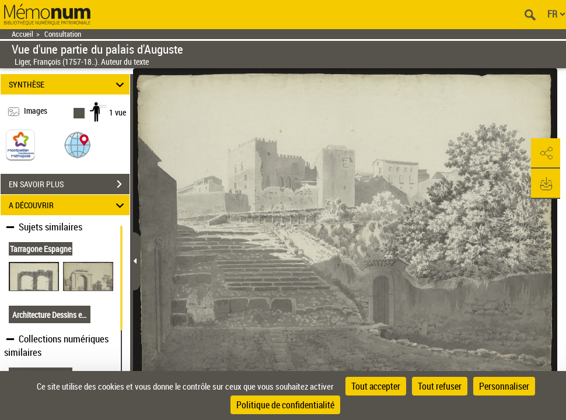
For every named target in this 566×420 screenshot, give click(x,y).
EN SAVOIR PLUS (69, 184)
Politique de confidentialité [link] (285, 404)
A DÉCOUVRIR (68, 205)
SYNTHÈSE (68, 84)
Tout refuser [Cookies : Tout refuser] (440, 386)
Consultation (62, 34)
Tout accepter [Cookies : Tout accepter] (375, 386)
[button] (77, 144)
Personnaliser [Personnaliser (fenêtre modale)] (504, 386)
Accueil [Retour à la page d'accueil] (22, 34)
